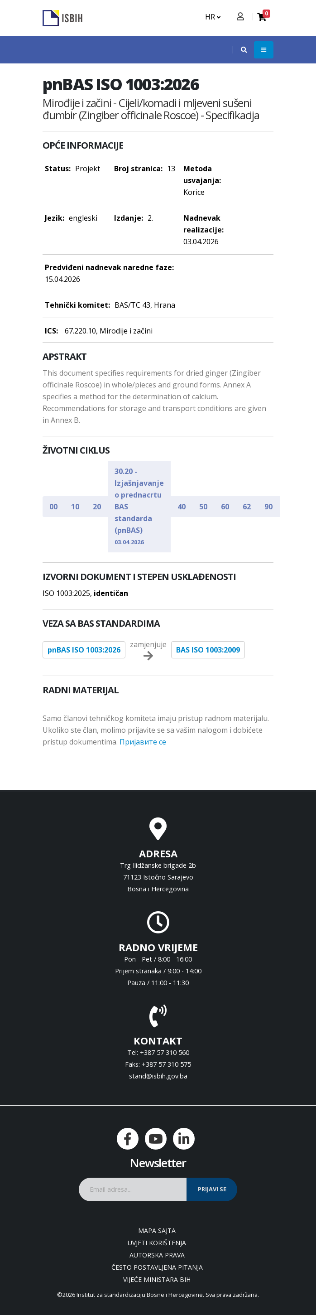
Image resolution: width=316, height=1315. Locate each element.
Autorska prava (157, 1255)
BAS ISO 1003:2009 (208, 650)
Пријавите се (143, 742)
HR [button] (212, 17)
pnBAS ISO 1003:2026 (84, 650)
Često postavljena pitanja (157, 1267)
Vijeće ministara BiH (157, 1279)
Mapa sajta (157, 1230)
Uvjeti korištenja (157, 1242)
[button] (239, 49)
